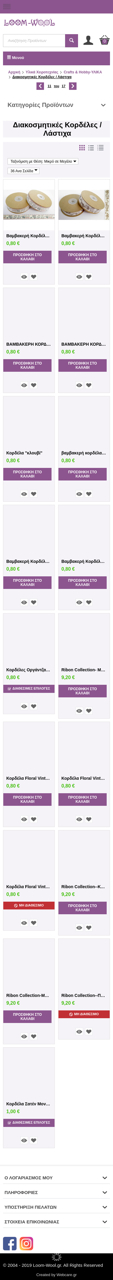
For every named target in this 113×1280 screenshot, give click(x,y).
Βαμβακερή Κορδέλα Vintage (84, 235)
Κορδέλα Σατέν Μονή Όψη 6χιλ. (29, 1103)
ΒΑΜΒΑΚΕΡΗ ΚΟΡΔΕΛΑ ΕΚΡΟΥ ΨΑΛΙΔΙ (84, 344)
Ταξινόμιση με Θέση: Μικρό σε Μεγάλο (44, 161)
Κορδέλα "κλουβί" (24, 453)
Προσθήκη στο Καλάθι (27, 257)
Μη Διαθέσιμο (29, 905)
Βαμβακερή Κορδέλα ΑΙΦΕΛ (84, 561)
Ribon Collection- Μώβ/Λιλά (84, 669)
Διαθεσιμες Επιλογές (29, 689)
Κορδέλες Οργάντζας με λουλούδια (29, 669)
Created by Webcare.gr (56, 1275)
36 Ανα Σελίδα (24, 171)
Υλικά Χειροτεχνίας (42, 72)
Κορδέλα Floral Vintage (29, 778)
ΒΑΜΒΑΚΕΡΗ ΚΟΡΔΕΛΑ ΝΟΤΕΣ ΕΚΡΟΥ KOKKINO (29, 344)
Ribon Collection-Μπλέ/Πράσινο (29, 995)
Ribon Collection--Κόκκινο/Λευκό (84, 886)
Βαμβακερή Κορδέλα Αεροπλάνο (29, 235)
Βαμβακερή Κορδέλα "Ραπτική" (29, 561)
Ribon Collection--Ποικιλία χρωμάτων (84, 995)
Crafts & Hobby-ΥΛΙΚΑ (83, 72)
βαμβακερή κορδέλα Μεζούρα (84, 453)
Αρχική (14, 72)
